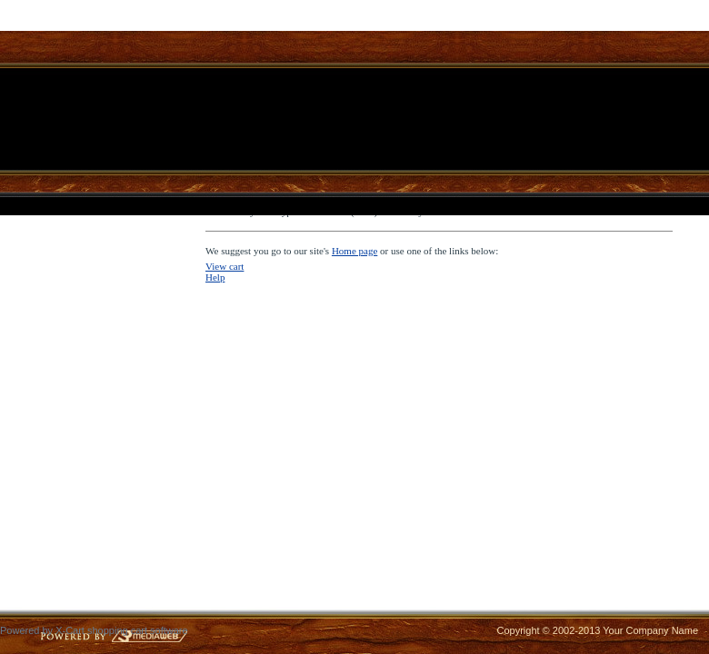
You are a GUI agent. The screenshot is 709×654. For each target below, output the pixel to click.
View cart (224, 266)
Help (215, 277)
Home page (354, 250)
